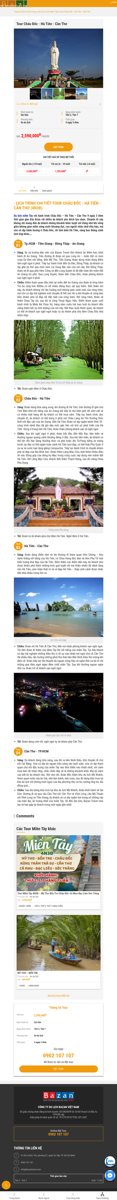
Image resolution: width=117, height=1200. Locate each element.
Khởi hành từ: (27, 112)
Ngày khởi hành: (73, 112)
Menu (114, 2)
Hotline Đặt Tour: (58, 1130)
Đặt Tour (58, 147)
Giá (19, 900)
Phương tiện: (27, 119)
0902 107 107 (27, 1162)
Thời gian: (70, 119)
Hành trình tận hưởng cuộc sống (13, 6)
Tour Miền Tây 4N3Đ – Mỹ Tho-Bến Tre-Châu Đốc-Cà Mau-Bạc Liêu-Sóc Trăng (58, 893)
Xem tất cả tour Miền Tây (58, 995)
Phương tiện (23, 897)
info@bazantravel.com (31, 1169)
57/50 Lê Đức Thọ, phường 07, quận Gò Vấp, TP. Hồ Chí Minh (48, 1155)
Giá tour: (20, 1014)
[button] (100, 32)
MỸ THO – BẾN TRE (28, 973)
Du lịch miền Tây (23, 215)
